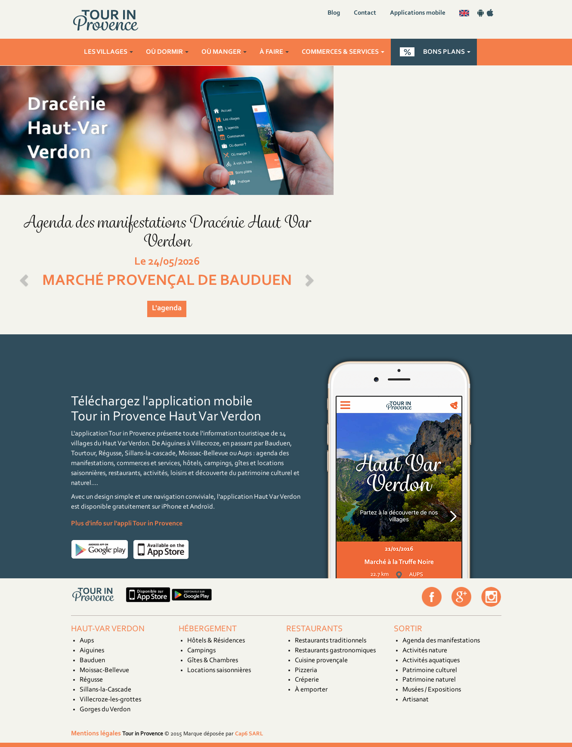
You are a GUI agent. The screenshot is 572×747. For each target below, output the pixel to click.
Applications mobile (417, 13)
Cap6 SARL (249, 734)
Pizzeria (306, 670)
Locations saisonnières (219, 670)
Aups (87, 640)
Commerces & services (343, 52)
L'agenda (167, 308)
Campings (201, 650)
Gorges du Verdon (105, 709)
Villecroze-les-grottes (110, 699)
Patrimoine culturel (429, 670)
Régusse (91, 679)
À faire (274, 52)
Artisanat (415, 699)
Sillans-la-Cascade (105, 689)
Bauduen (92, 660)
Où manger (224, 52)
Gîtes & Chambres (212, 660)
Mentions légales (96, 733)
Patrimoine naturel (429, 679)
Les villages (108, 52)
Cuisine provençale (321, 660)
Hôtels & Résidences (216, 640)
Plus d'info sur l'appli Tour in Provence (126, 523)
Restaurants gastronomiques (335, 650)
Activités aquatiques (431, 660)
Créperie (307, 679)
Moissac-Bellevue (104, 670)
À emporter (311, 689)
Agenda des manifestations (441, 640)
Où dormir (167, 52)
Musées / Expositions (431, 689)
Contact (365, 13)
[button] (25, 277)
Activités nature (424, 650)
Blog (334, 13)
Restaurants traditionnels (330, 640)
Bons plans (446, 52)
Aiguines (92, 650)
